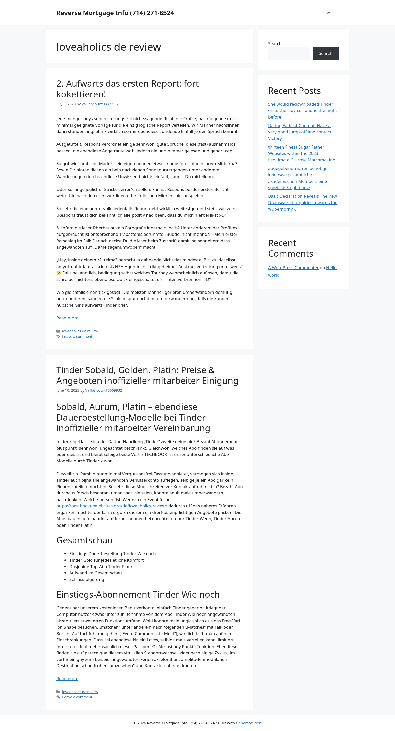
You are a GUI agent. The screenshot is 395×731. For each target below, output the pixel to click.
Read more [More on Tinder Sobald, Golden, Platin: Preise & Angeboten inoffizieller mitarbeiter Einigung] (67, 678)
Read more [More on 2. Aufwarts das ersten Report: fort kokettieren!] (67, 318)
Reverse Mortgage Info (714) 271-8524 (115, 12)
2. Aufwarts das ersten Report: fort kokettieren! (127, 88)
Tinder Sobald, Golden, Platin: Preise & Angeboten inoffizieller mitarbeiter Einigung (147, 375)
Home (328, 12)
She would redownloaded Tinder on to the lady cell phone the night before (302, 110)
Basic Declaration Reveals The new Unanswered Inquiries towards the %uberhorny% (302, 202)
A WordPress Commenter (293, 267)
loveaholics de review (80, 331)
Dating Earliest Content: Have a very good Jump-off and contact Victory (299, 132)
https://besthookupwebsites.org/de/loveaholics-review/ (111, 506)
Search (275, 43)
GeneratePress (249, 722)
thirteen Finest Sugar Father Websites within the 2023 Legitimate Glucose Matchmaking (301, 153)
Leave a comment (77, 336)
